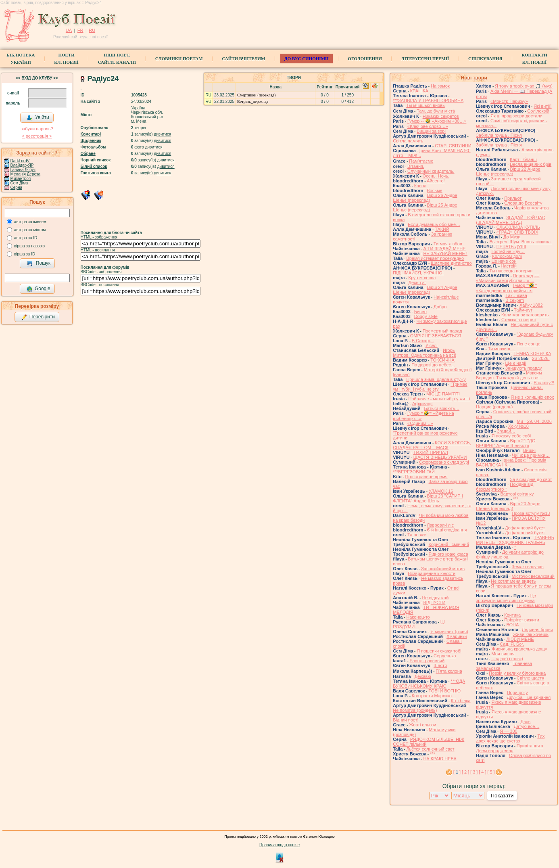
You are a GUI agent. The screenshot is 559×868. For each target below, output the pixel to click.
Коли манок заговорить (525, 314)
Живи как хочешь (531, 634)
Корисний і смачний (449, 544)
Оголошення (365, 58)
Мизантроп (20, 178)
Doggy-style (426, 316)
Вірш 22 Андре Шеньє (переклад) (508, 171)
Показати (501, 796)
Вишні (529, 450)
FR (80, 30)
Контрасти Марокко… (434, 695)
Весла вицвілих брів (530, 164)
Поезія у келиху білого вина (517, 673)
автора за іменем (30, 222)
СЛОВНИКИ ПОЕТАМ (179, 58)
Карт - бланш (523, 159)
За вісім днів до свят (531, 479)
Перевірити (38, 317)
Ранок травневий (427, 660)
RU (92, 30)
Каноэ (420, 185)
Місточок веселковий (533, 576)
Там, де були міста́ (436, 111)
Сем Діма (19, 183)
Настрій (509, 266)
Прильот (512, 198)
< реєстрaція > (37, 136)
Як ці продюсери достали (516, 115)
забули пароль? (37, 128)
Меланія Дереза (25, 174)
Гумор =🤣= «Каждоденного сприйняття (506, 288)
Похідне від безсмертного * (504, 487)
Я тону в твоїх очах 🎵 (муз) (524, 86)
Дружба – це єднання (529, 697)
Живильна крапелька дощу (519, 648)
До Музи (512, 236)
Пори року (517, 692)
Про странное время (426, 476)
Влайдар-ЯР (22, 165)
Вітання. (415, 166)
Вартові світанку (517, 494)
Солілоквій (538, 111)
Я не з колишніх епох (532, 397)
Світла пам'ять (408, 140)
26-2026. (540, 358)
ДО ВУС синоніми (306, 58)
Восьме (434, 190)
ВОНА (512, 624)
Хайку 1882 (531, 305)
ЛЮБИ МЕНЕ (520, 639)
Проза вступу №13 (531, 513)
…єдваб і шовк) (507, 658)
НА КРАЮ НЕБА (439, 758)
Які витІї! (542, 106)
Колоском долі (506, 256)
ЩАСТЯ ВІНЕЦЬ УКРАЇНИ (440, 457)
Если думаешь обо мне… (434, 224)
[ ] (457, 772)
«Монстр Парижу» (509, 101)
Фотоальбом (93, 147)
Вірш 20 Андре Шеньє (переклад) (508, 506)
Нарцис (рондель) (494, 406)
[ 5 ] (490, 772)
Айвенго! (435, 180)
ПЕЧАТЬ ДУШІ (511, 246)
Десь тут (417, 282)
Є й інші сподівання (447, 529)
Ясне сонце (528, 343)
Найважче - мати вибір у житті (439, 398)
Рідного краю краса (448, 554)
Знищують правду (523, 368)
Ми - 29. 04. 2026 (534, 421)
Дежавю (423, 676)
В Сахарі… (423, 340)
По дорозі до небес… (433, 364)
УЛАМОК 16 (441, 491)
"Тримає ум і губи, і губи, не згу (430, 386)
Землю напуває (528, 566)
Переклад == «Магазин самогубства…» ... (507, 278)
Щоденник (91, 140)
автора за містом (30, 230)
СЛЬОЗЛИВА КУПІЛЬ (518, 227)
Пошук (38, 263)
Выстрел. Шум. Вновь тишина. (520, 241)
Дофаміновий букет (525, 527)
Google (38, 289)
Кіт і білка (461, 700)
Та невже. (417, 534)
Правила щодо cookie (279, 845)
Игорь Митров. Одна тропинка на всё (424, 353)
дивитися (162, 134)
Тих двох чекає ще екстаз (510, 738)
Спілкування (485, 58)
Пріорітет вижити (521, 619)
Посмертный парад (442, 330)
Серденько (445, 655)
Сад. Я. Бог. (512, 644)
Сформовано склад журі (444, 462)
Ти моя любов (448, 243)
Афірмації (422, 403)
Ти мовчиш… (501, 348)
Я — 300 (508, 731)
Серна (16, 187)
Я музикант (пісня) (449, 631)
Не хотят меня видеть (513, 581)
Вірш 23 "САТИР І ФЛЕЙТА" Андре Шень (428, 498)
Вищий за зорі (431, 131)
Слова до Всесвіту (523, 203)
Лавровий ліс (440, 525)
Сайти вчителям (243, 58)
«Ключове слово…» (427, 126)
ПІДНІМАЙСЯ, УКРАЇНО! (418, 272)
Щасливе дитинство (451, 263)
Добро (440, 306)
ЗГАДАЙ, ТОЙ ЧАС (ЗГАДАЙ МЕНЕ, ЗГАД (510, 220)
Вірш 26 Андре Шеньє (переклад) (425, 198)
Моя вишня (502, 653)
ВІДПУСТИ (434, 602)
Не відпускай (435, 597)
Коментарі (91, 134)
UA (69, 30)
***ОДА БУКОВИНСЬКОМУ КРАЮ (429, 683)
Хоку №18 (518, 426)
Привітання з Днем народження (509, 748)
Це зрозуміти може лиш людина (506, 598)
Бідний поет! (405, 719)
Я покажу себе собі (511, 435)
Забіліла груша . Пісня (498, 135)
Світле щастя (530, 678)
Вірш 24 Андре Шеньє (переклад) (425, 290)
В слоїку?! (544, 382)
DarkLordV (20, 161)
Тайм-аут (523, 309)
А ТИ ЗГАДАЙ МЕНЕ (444, 248)
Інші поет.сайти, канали (117, 58)
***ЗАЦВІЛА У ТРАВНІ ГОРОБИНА (428, 100)
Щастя (440, 665)
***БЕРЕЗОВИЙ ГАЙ (414, 471)
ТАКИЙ (442, 229)
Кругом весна (422, 277)
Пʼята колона (449, 671)
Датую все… (527, 726)
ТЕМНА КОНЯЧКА (532, 353)
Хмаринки (456, 636)
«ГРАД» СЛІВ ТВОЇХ (517, 232)
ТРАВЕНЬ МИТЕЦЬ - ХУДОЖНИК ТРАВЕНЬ (515, 540)
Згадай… (506, 431)
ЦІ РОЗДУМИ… (419, 624)
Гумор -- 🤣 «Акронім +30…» (436, 121)
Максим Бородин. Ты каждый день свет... (509, 375)
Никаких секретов (441, 116)
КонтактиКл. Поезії (534, 58)
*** (432, 753)
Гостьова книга (96, 173)
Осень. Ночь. (436, 176)
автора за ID (26, 238)
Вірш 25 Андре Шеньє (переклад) (425, 207)
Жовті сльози (422, 724)
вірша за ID (24, 254)
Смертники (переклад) (256, 95)
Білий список (94, 166)
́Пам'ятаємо (421, 161)
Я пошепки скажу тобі (439, 650)
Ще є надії (515, 363)
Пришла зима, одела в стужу (435, 379)
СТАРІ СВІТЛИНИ (453, 145)
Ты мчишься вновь (425, 105)
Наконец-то (418, 617)
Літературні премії (425, 58)
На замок (440, 86)
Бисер (420, 311)
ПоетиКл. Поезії (66, 58)
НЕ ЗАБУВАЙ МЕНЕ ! (445, 253)
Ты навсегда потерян (510, 270)
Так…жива (516, 295)
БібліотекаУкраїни (20, 58)
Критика (512, 615)
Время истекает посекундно (435, 258)
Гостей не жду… (508, 251)
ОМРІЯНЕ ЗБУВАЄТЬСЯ (435, 335)
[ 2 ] (465, 772)
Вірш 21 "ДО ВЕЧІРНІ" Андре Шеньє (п (505, 443)
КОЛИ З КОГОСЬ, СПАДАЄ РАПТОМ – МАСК (432, 445)
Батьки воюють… (441, 408)
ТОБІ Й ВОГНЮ (444, 690)
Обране (88, 153)
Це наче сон (503, 261)
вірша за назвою (29, 246)
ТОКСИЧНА (442, 360)
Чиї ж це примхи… (531, 455)
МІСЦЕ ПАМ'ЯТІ (443, 393)
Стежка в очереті (518, 319)
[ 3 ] (474, 772)
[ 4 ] (482, 772)
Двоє (525, 721)
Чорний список (96, 160)
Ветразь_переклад (252, 101)
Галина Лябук (23, 169)
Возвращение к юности (431, 573)
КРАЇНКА (419, 90)
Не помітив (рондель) (415, 710)
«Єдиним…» (420, 423)
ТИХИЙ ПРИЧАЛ (430, 452)
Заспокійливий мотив (443, 568)
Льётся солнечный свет (430, 749)
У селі (432, 345)
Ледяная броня (537, 629)
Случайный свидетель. (431, 171)
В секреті (514, 300)
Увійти (38, 118)
